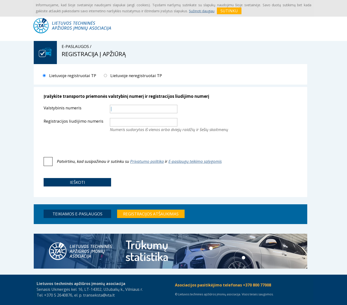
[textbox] (143, 109)
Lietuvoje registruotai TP (72, 75)
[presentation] (146, 144)
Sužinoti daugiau (201, 11)
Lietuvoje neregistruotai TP (135, 75)
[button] (77, 182)
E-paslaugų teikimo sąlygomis (195, 161)
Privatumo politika (147, 161)
